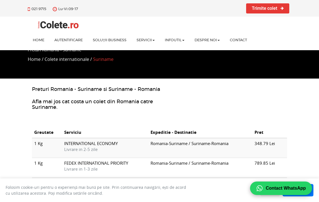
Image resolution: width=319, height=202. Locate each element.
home (38, 41)
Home (34, 59)
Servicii (146, 41)
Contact (238, 41)
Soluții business (109, 41)
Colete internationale (67, 59)
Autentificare (68, 41)
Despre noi (207, 41)
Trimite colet (268, 8)
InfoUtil (174, 41)
